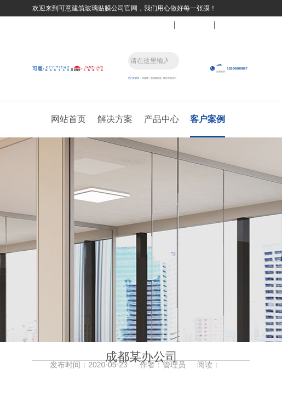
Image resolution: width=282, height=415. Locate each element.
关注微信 (194, 24)
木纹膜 (145, 78)
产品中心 (161, 119)
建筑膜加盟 (156, 78)
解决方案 (115, 119)
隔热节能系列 (169, 78)
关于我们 (234, 24)
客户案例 (207, 119)
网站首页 (68, 119)
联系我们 (154, 24)
